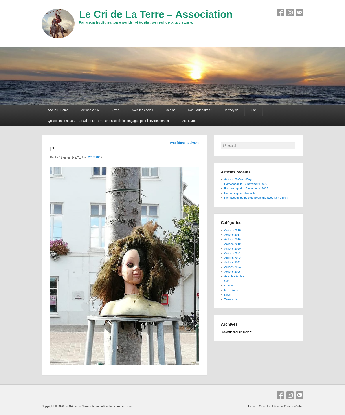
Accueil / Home (58, 110)
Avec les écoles (142, 110)
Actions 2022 (232, 257)
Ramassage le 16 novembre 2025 (245, 183)
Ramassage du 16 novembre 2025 (246, 188)
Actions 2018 (232, 239)
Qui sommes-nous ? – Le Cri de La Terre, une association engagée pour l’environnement (108, 121)
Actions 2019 (232, 244)
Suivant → (194, 143)
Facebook (280, 12)
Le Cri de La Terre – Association (156, 14)
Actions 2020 (232, 248)
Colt (253, 110)
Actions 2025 (232, 271)
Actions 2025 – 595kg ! (238, 179)
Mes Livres (189, 121)
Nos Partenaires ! (200, 110)
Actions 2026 (90, 110)
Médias (170, 110)
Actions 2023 (232, 262)
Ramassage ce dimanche (240, 193)
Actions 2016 (232, 230)
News (115, 110)
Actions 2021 (232, 253)
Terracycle (231, 110)
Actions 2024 (232, 267)
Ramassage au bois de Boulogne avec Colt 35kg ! (256, 197)
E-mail (299, 12)
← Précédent (175, 143)
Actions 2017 (232, 234)
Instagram (290, 12)
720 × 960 (94, 157)
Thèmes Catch (293, 406)
